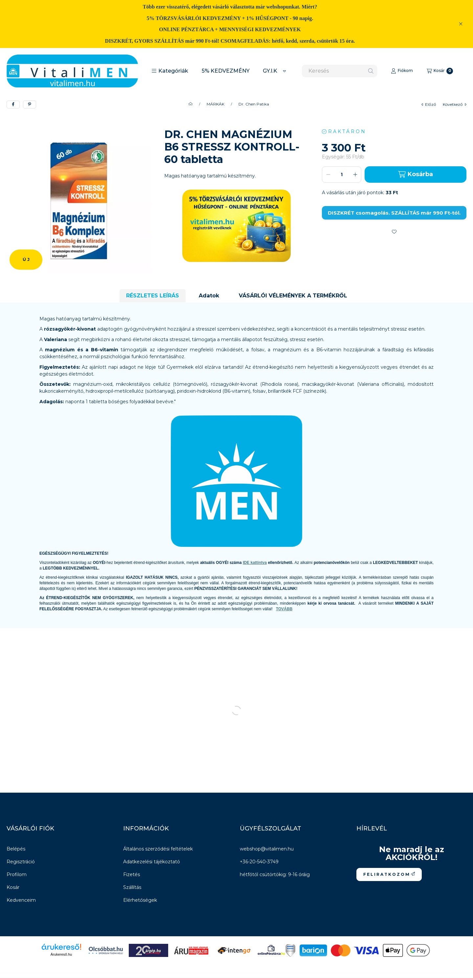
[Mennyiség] (341, 174)
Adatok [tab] (209, 295)
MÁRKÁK (215, 104)
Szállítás (132, 887)
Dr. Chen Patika (253, 104)
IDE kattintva (255, 562)
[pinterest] (29, 104)
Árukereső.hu (61, 954)
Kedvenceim (21, 900)
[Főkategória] (190, 104)
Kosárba (415, 174)
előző (428, 104)
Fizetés (131, 874)
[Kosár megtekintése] (439, 71)
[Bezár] (460, 24)
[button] (170, 71)
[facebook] (13, 104)
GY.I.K (270, 71)
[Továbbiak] (284, 71)
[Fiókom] (402, 71)
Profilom (17, 874)
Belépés (16, 849)
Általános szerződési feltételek (158, 849)
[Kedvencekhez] (394, 231)
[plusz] (355, 174)
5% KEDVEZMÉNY (226, 71)
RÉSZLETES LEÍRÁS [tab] (152, 295)
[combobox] (339, 71)
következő (454, 104)
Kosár (13, 887)
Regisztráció (21, 862)
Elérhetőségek (140, 900)
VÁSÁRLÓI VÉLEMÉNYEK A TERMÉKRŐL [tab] (293, 295)
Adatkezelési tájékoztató (151, 862)
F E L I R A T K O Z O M (389, 874)
